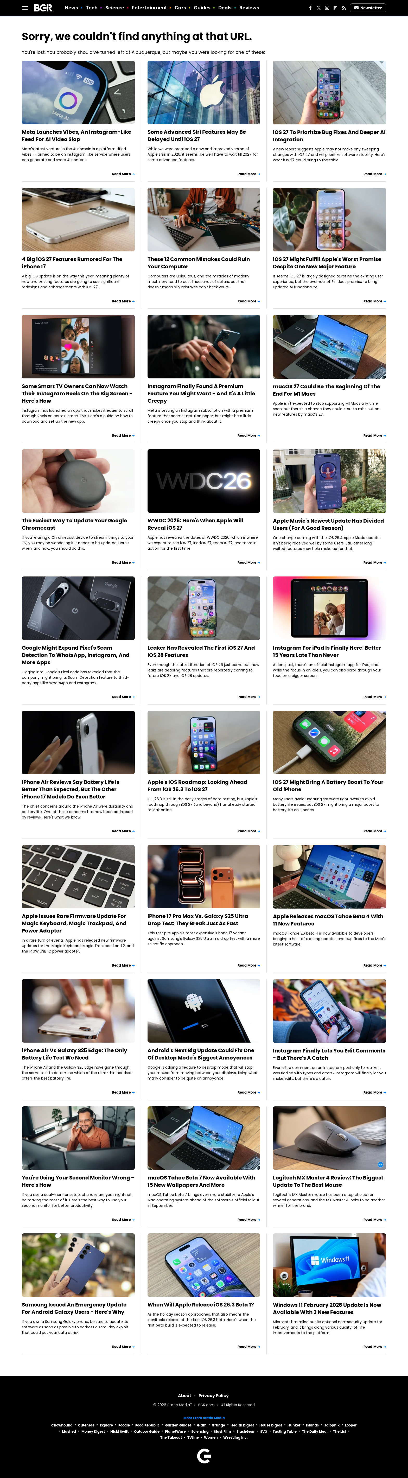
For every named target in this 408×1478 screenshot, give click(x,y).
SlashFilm (222, 1431)
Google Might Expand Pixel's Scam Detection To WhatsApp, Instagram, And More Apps (76, 655)
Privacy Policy (214, 1395)
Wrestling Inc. (235, 1437)
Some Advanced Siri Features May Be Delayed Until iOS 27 (197, 136)
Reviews (249, 8)
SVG (263, 1431)
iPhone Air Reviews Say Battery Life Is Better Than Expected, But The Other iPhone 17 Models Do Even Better (70, 789)
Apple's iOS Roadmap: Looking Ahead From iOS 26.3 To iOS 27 (197, 786)
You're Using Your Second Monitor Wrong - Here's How (78, 1181)
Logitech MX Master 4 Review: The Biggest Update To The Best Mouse (328, 1181)
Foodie (124, 1425)
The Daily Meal (315, 1431)
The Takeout (171, 1437)
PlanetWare (175, 1431)
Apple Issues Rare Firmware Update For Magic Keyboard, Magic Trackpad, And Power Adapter (74, 923)
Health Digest (242, 1425)
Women (211, 1437)
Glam (202, 1425)
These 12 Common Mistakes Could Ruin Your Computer (199, 263)
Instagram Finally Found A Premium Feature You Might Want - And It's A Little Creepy (201, 393)
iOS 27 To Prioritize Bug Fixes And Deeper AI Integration (329, 136)
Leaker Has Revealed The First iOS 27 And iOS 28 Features (201, 651)
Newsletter (368, 7)
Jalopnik (332, 1425)
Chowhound (62, 1425)
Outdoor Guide (147, 1431)
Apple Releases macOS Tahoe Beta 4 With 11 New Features (328, 920)
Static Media (178, 1405)
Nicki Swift (119, 1431)
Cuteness (86, 1425)
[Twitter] (319, 8)
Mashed (69, 1431)
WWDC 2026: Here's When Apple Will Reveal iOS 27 (195, 524)
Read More (121, 174)
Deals (225, 8)
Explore (106, 1425)
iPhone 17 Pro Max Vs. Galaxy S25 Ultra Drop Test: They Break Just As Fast (198, 920)
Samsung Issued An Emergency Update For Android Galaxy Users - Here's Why (74, 1308)
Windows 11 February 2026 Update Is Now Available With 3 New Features (327, 1309)
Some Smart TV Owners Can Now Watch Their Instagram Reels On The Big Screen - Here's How (77, 393)
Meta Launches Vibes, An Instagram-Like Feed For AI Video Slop (76, 136)
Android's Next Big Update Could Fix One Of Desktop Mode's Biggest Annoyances (201, 1054)
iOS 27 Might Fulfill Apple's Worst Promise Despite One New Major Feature (327, 263)
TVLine (193, 1437)
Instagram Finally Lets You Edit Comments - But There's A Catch (329, 1054)
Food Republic (147, 1425)
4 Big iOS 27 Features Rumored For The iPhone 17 (72, 263)
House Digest (270, 1425)
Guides (202, 8)
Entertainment (149, 8)
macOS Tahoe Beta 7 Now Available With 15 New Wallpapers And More (201, 1181)
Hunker (294, 1425)
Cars (180, 8)
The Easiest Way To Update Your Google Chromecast (74, 524)
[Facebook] (310, 8)
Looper (351, 1425)
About (184, 1395)
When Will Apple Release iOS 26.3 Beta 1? (201, 1304)
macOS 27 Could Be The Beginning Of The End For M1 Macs (326, 390)
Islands (312, 1425)
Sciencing (200, 1431)
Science (114, 8)
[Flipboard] (335, 8)
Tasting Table (285, 1431)
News (71, 8)
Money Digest (93, 1431)
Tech (92, 8)
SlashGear (246, 1431)
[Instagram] (327, 8)
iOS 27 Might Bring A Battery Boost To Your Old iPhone (328, 786)
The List (339, 1431)
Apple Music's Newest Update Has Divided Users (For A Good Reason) (328, 524)
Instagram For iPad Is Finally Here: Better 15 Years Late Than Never (327, 651)
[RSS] (344, 8)
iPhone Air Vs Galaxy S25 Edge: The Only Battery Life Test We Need (74, 1054)
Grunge (218, 1425)
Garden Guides (178, 1425)
